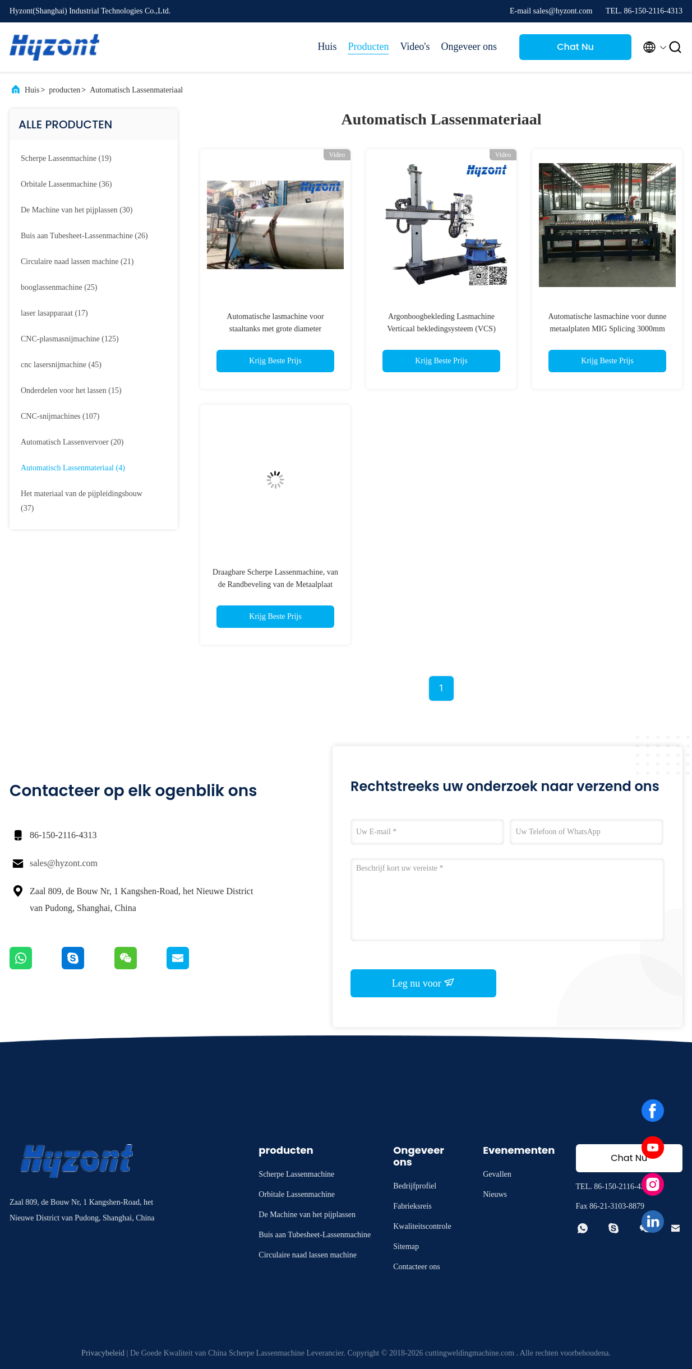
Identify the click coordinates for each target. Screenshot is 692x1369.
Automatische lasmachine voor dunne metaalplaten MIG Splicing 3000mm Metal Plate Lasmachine (607, 328)
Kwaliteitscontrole (422, 1226)
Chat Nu (575, 46)
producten (64, 90)
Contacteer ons (416, 1266)
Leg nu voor (423, 983)
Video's (415, 46)
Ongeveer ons (469, 46)
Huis (326, 46)
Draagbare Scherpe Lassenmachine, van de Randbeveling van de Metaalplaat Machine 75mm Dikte (275, 584)
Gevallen (497, 1174)
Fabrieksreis (412, 1206)
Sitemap (406, 1246)
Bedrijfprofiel (414, 1186)
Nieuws (495, 1194)
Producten (368, 46)
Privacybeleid (102, 1353)
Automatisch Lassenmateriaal (136, 90)
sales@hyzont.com (64, 863)
